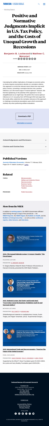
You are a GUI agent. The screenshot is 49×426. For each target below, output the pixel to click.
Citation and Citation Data (13, 146)
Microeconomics (26, 178)
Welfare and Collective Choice (30, 180)
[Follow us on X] (16, 414)
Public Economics (26, 186)
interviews (24, 220)
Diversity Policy (24, 406)
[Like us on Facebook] (30, 414)
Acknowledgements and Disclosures (17, 140)
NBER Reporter (8, 215)
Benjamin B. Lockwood (17, 53)
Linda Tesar (39, 358)
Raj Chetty (15, 311)
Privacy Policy (24, 407)
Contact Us (24, 385)
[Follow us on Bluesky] (23, 414)
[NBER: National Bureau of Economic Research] (15, 4)
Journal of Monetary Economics (13, 162)
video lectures (13, 220)
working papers (16, 211)
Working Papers (9, 9)
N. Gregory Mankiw (17, 262)
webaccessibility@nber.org (24, 394)
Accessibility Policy (24, 404)
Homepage (24, 400)
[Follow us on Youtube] (33, 414)
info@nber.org (24, 392)
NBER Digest (20, 215)
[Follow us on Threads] (26, 414)
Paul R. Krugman (27, 358)
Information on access (24, 123)
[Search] (39, 4)
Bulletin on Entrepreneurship (12, 218)
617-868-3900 (24, 391)
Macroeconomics (26, 182)
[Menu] (44, 4)
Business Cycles (26, 184)
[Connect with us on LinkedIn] (19, 414)
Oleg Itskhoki (16, 358)
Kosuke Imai (25, 311)
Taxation (24, 188)
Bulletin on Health (34, 215)
